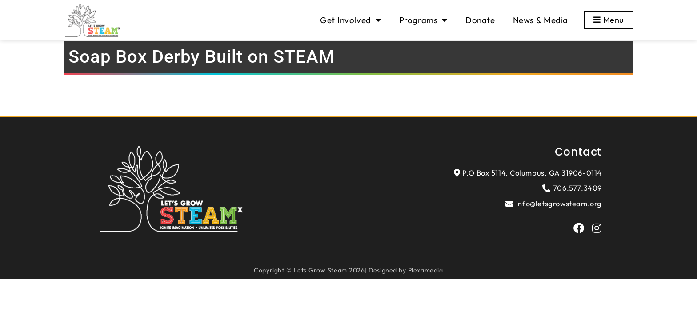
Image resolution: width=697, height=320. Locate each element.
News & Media (540, 20)
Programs (423, 20)
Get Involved (350, 20)
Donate (480, 20)
